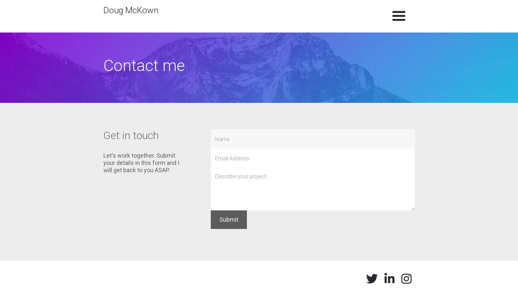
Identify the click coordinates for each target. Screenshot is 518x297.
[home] (130, 8)
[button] (398, 16)
